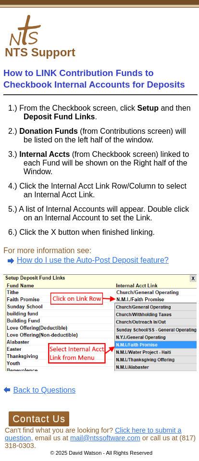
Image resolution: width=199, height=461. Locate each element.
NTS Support (40, 52)
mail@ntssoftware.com (105, 438)
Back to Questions (44, 390)
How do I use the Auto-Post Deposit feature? (93, 260)
